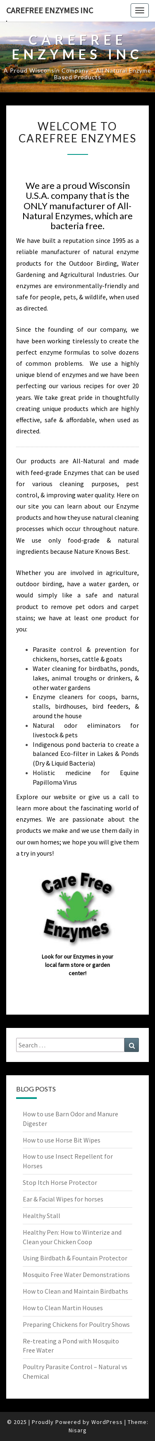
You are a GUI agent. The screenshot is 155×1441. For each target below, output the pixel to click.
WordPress (107, 1422)
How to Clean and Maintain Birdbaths (75, 1291)
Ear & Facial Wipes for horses (63, 1199)
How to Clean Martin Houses (63, 1308)
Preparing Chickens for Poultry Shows (76, 1324)
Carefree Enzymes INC (49, 10)
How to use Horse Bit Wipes (61, 1140)
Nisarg (78, 1430)
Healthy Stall (41, 1215)
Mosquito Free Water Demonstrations (76, 1274)
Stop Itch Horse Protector (60, 1182)
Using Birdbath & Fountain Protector (75, 1258)
